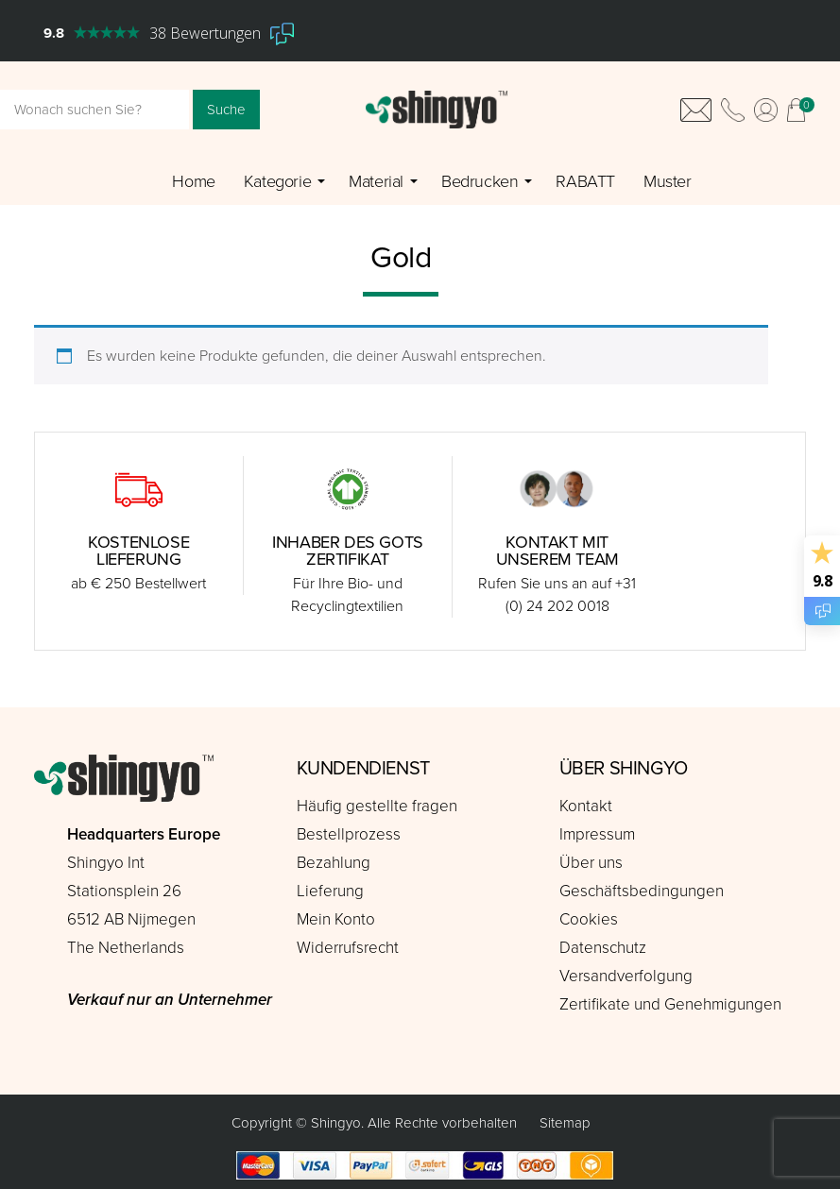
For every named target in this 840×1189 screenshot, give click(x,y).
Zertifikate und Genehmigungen (670, 1004)
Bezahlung (333, 863)
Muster (667, 181)
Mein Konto (336, 919)
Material (376, 181)
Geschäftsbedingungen (641, 891)
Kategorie (277, 181)
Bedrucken (479, 181)
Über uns (591, 863)
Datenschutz (602, 948)
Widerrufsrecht (348, 948)
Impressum (597, 834)
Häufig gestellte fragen (377, 806)
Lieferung (330, 891)
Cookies (588, 919)
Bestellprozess (349, 834)
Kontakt (585, 806)
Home (193, 181)
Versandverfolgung (626, 976)
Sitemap (565, 1122)
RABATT (585, 181)
